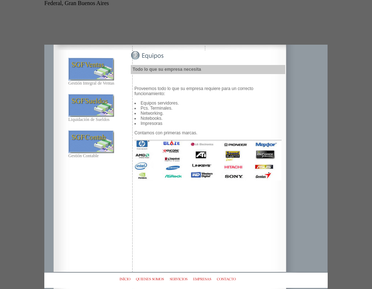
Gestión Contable (91, 153)
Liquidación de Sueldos (91, 117)
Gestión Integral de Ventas (91, 81)
